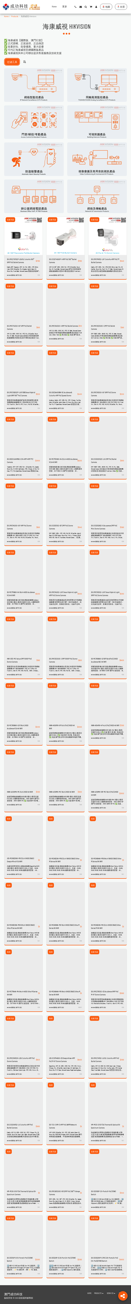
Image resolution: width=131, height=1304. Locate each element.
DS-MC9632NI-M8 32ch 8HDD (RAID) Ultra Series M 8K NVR (106, 925)
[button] (75, 7)
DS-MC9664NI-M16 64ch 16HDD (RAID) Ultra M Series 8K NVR (106, 858)
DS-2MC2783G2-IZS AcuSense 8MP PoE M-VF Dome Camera (104, 991)
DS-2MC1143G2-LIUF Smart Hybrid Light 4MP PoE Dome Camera (63, 593)
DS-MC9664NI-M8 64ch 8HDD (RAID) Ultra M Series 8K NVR (64, 991)
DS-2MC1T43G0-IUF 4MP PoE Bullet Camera (19, 327)
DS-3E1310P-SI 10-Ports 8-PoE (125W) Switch (20, 1257)
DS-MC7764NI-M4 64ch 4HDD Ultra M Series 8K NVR (22, 991)
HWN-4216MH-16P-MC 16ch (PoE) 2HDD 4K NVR (104, 792)
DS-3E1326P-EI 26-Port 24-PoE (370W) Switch (62, 1257)
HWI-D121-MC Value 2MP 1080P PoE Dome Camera (19, 659)
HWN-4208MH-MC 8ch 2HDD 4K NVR (20, 791)
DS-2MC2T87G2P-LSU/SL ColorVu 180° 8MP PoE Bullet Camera (20, 261)
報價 (8, 817)
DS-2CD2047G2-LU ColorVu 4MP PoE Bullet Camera (20, 1124)
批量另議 (10, 220)
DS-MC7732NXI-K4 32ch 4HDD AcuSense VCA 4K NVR (63, 460)
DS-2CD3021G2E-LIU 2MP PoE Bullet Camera (103, 460)
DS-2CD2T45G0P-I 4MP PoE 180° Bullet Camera (62, 261)
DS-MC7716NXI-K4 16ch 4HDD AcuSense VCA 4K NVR (21, 593)
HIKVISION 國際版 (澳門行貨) (14, 275)
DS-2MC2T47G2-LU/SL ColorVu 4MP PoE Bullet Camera (105, 1058)
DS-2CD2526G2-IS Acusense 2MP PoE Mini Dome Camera (104, 526)
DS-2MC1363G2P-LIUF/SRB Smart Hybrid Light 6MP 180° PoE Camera (21, 394)
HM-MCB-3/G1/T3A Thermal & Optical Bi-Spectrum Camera (21, 1191)
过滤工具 (12, 61)
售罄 (123, 737)
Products (14, 16)
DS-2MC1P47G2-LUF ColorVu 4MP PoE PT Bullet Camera (105, 261)
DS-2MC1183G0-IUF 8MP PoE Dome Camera (103, 394)
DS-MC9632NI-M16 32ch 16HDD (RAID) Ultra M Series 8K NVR (64, 858)
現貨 (39, 275)
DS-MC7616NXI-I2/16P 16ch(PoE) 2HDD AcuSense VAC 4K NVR (104, 659)
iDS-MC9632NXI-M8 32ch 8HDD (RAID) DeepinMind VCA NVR (20, 858)
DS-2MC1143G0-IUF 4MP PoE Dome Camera (19, 526)
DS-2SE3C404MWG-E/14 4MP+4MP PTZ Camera (20, 460)
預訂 (123, 873)
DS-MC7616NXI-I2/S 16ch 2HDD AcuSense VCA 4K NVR (17, 726)
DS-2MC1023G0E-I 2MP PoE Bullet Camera (103, 327)
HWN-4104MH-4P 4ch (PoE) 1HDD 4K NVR (105, 724)
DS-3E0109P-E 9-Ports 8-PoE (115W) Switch (103, 1191)
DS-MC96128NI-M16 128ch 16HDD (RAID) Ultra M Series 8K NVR (21, 925)
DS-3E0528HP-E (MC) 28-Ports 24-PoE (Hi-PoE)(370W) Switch (104, 1257)
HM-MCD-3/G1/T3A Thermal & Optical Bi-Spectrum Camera (105, 1124)
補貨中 (80, 1005)
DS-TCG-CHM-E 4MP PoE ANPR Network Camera (63, 1124)
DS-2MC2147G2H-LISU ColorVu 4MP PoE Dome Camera (21, 1058)
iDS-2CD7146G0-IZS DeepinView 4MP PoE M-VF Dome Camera (62, 1058)
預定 (39, 873)
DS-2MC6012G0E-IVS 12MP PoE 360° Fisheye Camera (64, 1191)
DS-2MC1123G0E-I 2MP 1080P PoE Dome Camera (63, 659)
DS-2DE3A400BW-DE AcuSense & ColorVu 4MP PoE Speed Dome (60, 394)
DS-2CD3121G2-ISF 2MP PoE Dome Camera (61, 526)
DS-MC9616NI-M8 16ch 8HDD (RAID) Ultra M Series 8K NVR (64, 925)
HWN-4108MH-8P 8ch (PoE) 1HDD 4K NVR (62, 726)
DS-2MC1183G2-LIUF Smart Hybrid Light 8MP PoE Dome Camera (105, 593)
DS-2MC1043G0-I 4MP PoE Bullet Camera (63, 326)
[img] (23, 236)
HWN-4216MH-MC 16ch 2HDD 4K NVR (62, 791)
